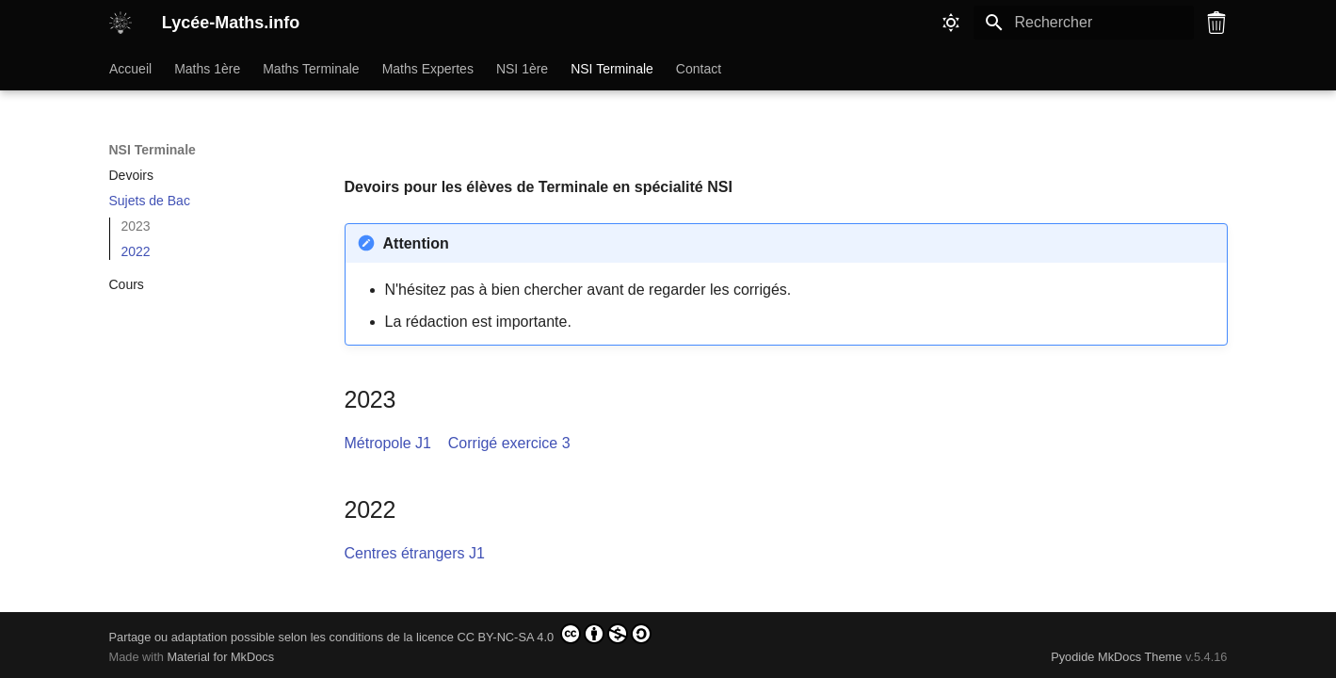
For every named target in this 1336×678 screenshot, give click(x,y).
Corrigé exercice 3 (509, 443)
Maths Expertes (427, 68)
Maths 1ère (207, 68)
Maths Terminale (311, 68)
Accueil (130, 68)
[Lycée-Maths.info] (120, 22)
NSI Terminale (612, 68)
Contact (697, 68)
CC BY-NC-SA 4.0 (554, 633)
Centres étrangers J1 (415, 553)
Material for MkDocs (220, 657)
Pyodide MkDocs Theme (1118, 657)
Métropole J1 (388, 443)
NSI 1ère (521, 68)
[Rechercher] (1084, 23)
